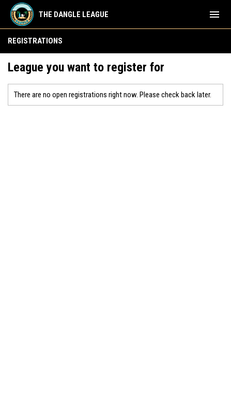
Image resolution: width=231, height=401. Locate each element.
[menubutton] (214, 14)
